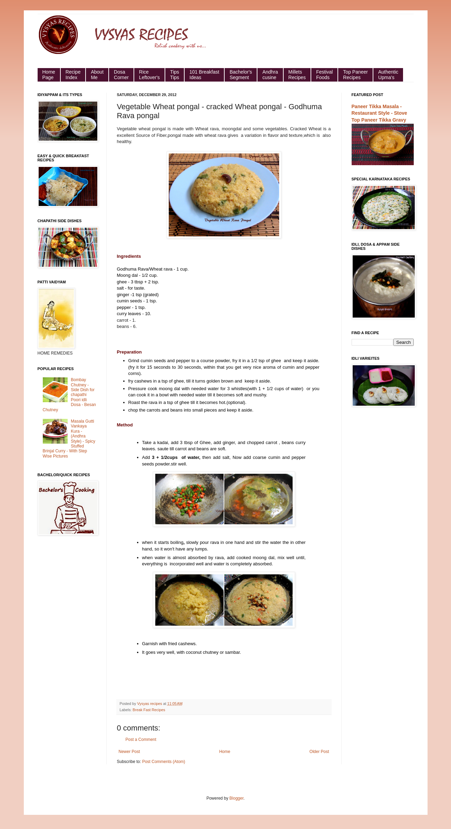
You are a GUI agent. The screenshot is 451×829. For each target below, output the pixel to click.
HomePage (48, 74)
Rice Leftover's (149, 74)
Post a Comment (141, 739)
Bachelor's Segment (240, 74)
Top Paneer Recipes (355, 74)
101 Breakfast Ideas (204, 74)
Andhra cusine (270, 74)
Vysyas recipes (150, 703)
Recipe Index (73, 74)
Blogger (236, 798)
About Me (97, 74)
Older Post (319, 751)
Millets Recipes (297, 74)
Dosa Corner (121, 74)
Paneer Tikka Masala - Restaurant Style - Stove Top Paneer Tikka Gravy (379, 113)
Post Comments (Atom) (163, 761)
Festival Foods (324, 74)
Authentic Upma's (388, 74)
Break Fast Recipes (149, 710)
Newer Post (129, 751)
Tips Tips (174, 74)
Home (224, 751)
